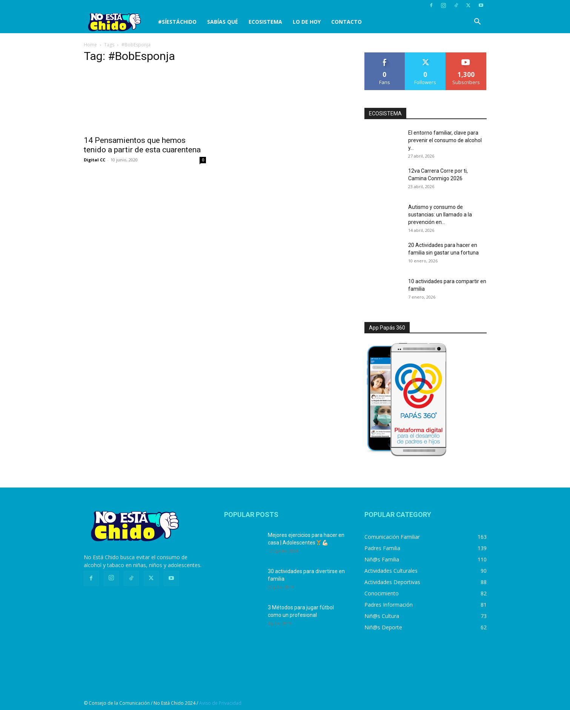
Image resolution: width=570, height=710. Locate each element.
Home (90, 44)
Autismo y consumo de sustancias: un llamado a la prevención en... (440, 214)
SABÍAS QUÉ (222, 21)
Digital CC (94, 160)
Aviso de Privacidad (220, 703)
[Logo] (118, 22)
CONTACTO (346, 21)
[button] (478, 22)
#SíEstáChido (177, 21)
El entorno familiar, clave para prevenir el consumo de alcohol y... (445, 140)
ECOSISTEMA (385, 113)
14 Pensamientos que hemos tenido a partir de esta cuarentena (142, 145)
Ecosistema (265, 21)
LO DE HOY (307, 21)
